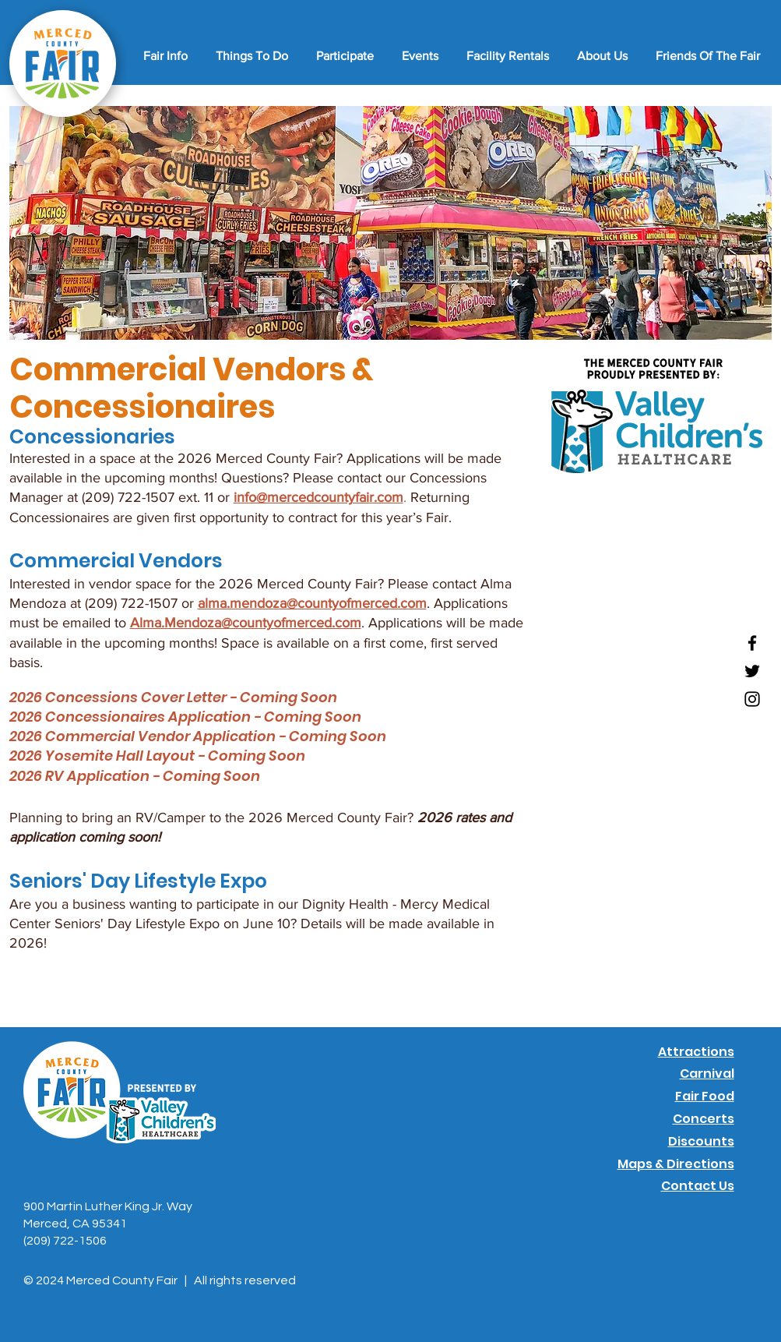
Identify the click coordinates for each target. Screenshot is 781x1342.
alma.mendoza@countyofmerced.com (312, 603)
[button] (163, 56)
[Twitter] (752, 671)
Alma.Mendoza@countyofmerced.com (245, 622)
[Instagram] (752, 699)
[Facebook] (752, 643)
